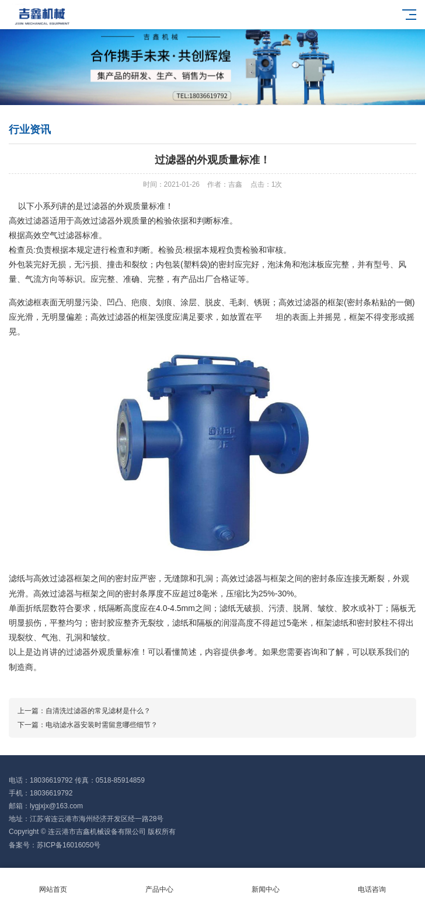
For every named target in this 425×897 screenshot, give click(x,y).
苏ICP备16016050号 (68, 845)
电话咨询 (372, 882)
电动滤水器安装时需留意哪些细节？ (102, 725)
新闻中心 (265, 882)
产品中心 (159, 882)
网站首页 (53, 882)
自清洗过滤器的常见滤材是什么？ (98, 711)
